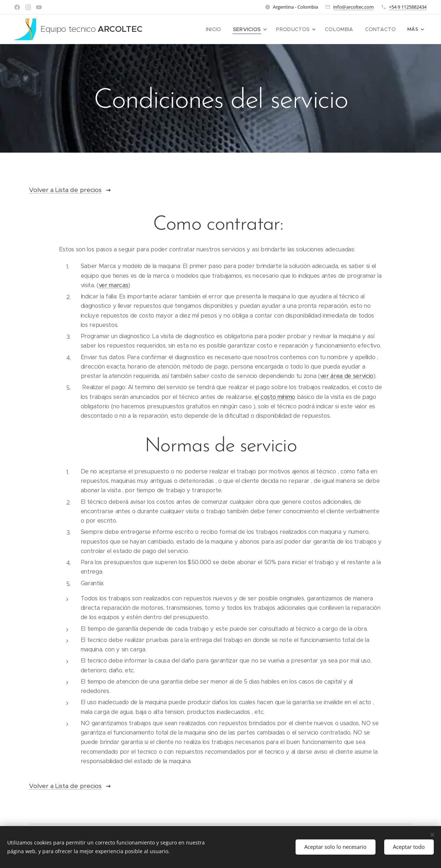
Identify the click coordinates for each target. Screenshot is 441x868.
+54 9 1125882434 (408, 7)
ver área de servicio (346, 376)
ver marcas (113, 285)
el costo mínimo (274, 397)
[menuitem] (210, 29)
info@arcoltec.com (353, 7)
